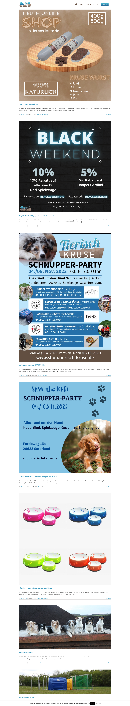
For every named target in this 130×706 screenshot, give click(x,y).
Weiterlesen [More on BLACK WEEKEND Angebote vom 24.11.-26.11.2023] (108, 226)
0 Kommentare (45, 114)
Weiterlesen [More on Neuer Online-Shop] (108, 663)
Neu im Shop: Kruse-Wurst (28, 104)
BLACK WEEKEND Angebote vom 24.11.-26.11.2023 (37, 216)
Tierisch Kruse (24, 114)
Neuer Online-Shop (26, 653)
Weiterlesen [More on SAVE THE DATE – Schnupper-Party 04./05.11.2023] (108, 486)
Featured (39, 114)
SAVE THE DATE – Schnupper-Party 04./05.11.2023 (38, 477)
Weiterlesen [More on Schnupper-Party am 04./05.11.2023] (108, 375)
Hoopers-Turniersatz (26, 698)
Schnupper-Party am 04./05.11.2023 (32, 365)
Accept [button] (92, 703)
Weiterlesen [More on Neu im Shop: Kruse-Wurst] (108, 114)
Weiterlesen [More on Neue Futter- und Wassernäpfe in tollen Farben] (108, 598)
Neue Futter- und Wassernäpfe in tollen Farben (35, 588)
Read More (98, 704)
